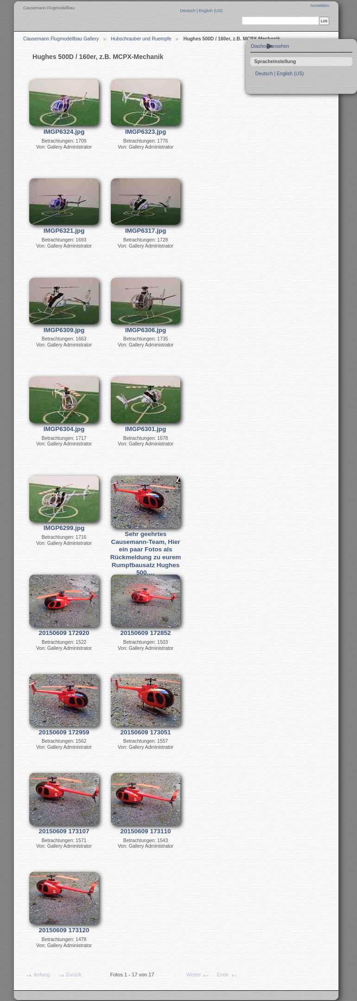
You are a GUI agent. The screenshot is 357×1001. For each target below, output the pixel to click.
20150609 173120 (64, 930)
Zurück (69, 975)
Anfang (37, 975)
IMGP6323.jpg (145, 131)
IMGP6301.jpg (145, 428)
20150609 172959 (64, 732)
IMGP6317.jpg (145, 230)
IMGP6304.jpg (64, 428)
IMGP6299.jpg (64, 527)
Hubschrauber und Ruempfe (141, 38)
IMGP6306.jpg (145, 330)
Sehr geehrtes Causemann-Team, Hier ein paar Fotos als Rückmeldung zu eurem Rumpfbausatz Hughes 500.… (145, 553)
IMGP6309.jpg (64, 330)
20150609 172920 (64, 632)
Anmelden (319, 5)
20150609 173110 (146, 831)
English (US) (211, 10)
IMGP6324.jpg (64, 131)
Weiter (198, 975)
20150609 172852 (146, 632)
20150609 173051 (146, 732)
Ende (227, 975)
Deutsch (188, 10)
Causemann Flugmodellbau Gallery (61, 38)
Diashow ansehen (270, 46)
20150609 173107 (64, 831)
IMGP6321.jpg (64, 230)
